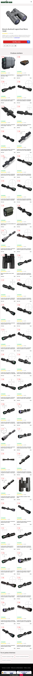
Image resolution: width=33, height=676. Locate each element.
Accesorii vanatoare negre (8, 656)
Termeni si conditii (6, 667)
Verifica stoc (21, 42)
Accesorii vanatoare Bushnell (22, 656)
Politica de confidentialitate (17, 667)
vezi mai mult (17, 37)
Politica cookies (27, 667)
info (14, 77)
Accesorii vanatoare (6, 660)
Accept (21, 675)
